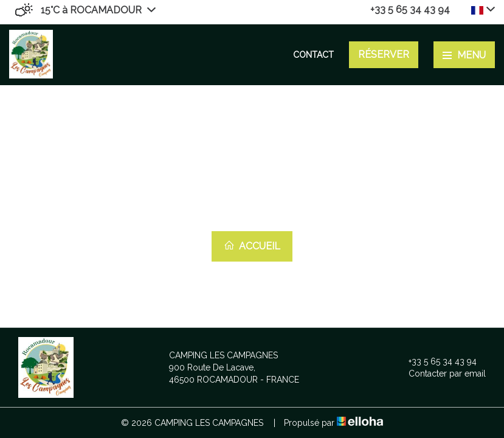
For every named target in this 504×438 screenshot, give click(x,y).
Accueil (252, 246)
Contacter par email (440, 373)
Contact (313, 55)
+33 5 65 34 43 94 (436, 361)
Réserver (383, 54)
